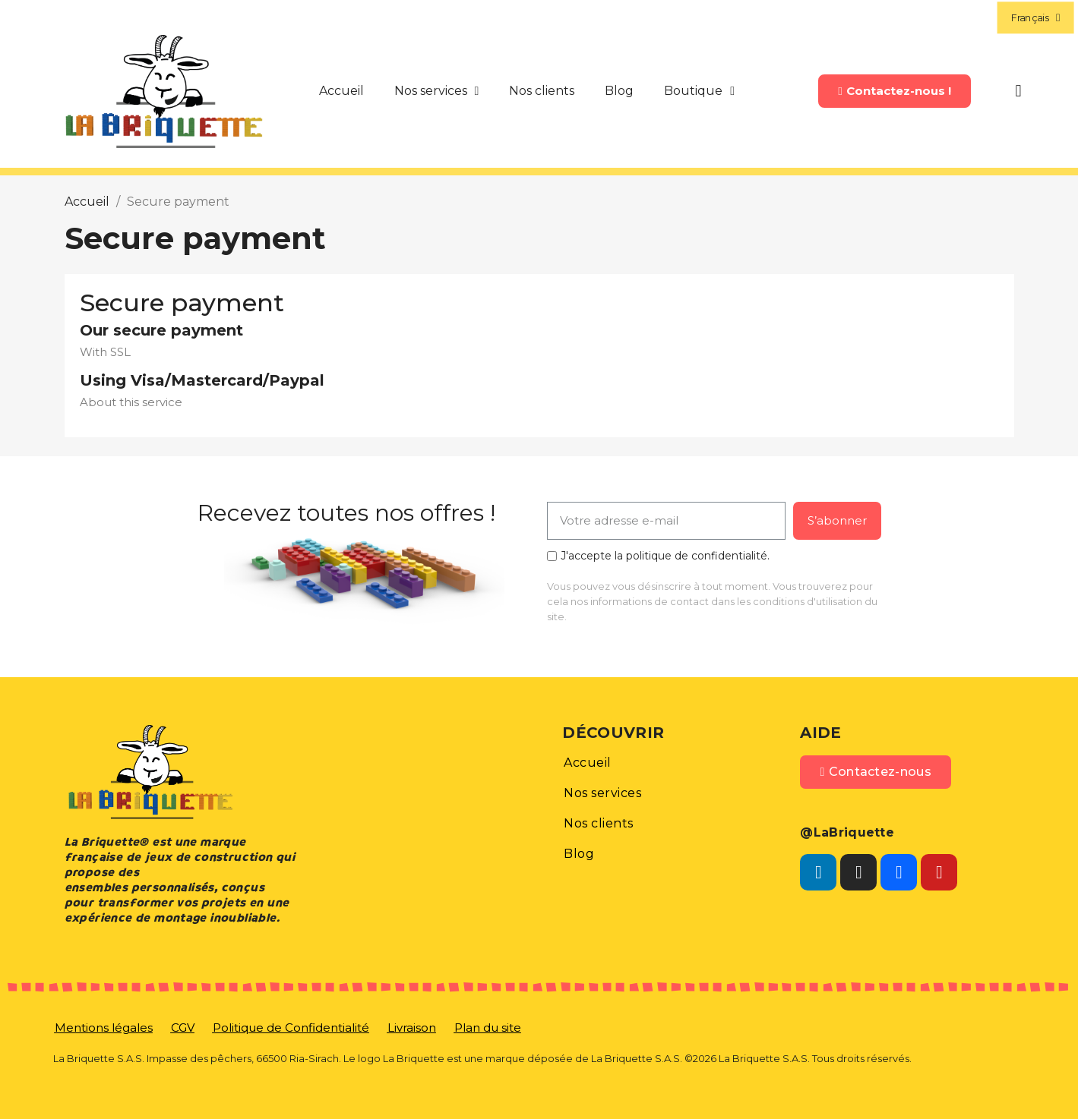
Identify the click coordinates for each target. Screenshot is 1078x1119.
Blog (619, 91)
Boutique (699, 91)
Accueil (341, 91)
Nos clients (541, 91)
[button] (894, 91)
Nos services (436, 91)
